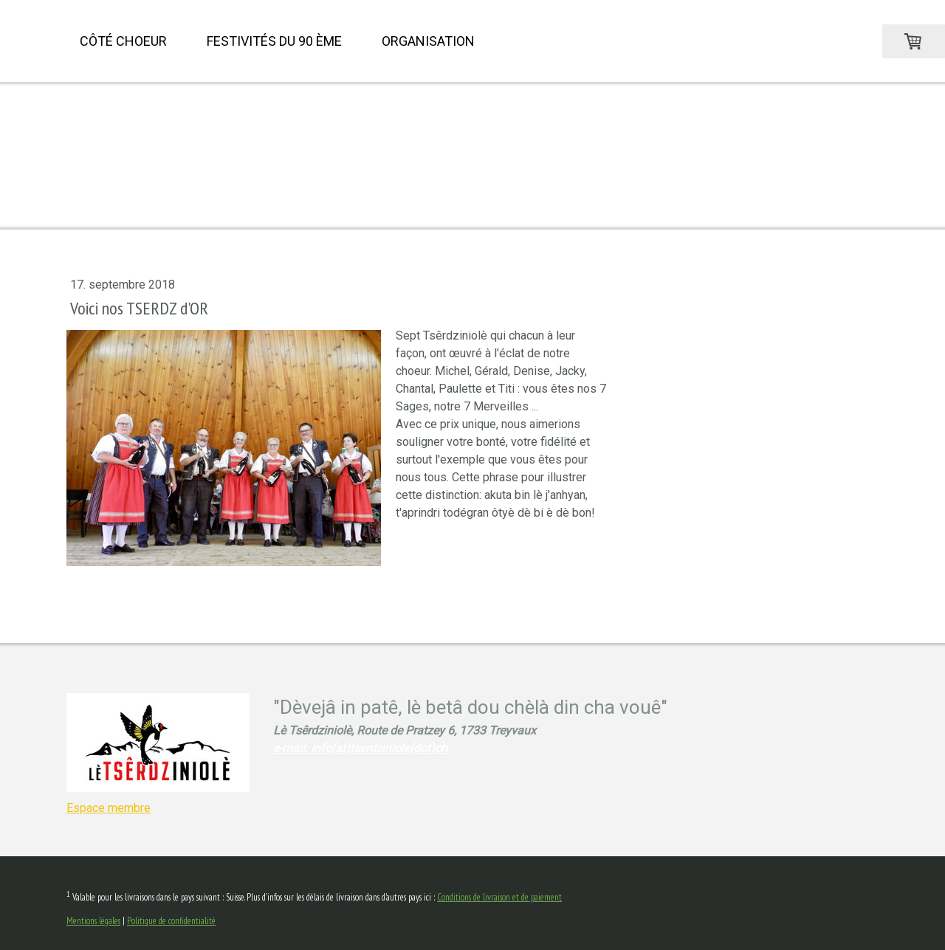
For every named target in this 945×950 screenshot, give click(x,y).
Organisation (428, 41)
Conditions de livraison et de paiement (499, 897)
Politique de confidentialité (171, 921)
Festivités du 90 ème (274, 41)
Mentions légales (93, 921)
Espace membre (108, 808)
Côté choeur (123, 41)
